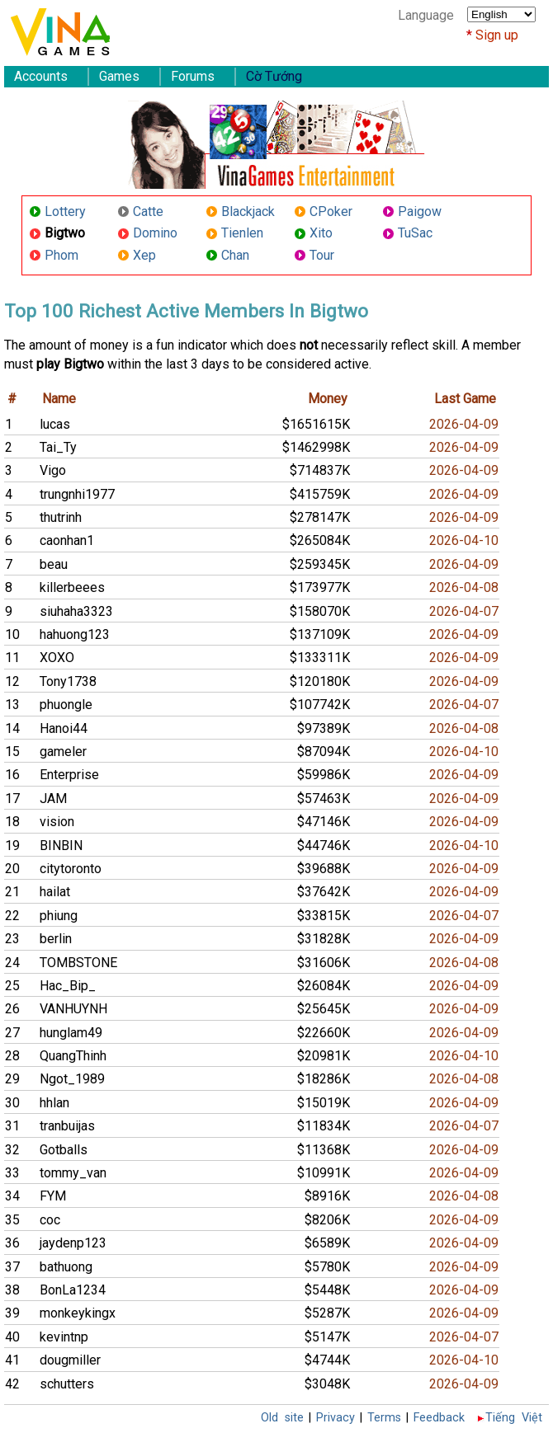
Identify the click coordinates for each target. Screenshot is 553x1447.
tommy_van (73, 1173)
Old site (282, 1418)
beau (54, 564)
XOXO (57, 657)
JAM (53, 798)
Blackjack (248, 211)
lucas (55, 424)
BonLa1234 (73, 1290)
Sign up (496, 35)
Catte (148, 211)
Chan (235, 255)
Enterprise (69, 774)
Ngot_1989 (72, 1079)
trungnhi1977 (77, 494)
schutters (67, 1384)
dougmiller (70, 1360)
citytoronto (71, 868)
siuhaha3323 (76, 611)
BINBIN (61, 845)
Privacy (335, 1418)
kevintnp (64, 1337)
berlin (56, 939)
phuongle (66, 704)
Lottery (65, 211)
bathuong (66, 1267)
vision (57, 821)
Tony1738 (68, 681)
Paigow (420, 211)
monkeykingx (78, 1313)
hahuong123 (75, 634)
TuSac (415, 233)
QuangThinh (73, 1056)
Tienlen (242, 233)
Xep (144, 255)
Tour (322, 255)
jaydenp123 (73, 1243)
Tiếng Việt (513, 1418)
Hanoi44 (63, 728)
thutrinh (61, 517)
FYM (53, 1196)
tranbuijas (67, 1126)
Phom (61, 255)
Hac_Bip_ (68, 986)
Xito (321, 233)
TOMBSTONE (78, 962)
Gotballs (63, 1150)
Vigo (53, 470)
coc (50, 1220)
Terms (384, 1418)
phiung (59, 915)
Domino (155, 233)
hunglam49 (71, 1033)
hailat (55, 892)
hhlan (54, 1103)
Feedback (439, 1418)
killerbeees (72, 587)
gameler (63, 751)
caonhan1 (67, 540)
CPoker (331, 211)
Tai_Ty (58, 447)
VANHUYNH (73, 1009)
